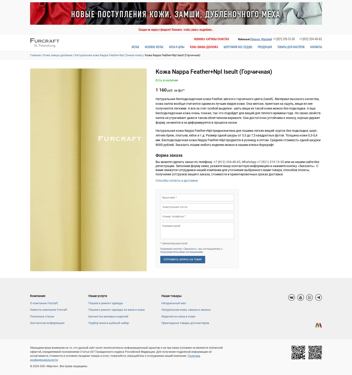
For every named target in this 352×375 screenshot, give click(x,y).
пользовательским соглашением (181, 252)
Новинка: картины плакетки (211, 39)
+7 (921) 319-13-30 (284, 38)
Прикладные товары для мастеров (185, 323)
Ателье (135, 47)
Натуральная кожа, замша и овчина (186, 309)
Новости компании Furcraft (48, 309)
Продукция (265, 47)
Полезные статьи (42, 316)
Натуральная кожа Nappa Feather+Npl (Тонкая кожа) (109, 55)
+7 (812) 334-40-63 (310, 38)
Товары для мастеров (291, 47)
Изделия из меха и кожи (178, 316)
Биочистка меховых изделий (108, 316)
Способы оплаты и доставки (177, 180)
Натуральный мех (173, 303)
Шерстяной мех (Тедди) (238, 47)
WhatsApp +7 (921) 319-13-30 (263, 162)
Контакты (316, 47)
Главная (35, 55)
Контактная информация (47, 323)
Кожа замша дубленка (204, 47)
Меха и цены (176, 47)
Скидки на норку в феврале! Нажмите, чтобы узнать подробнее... (176, 29)
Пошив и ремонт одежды (105, 303)
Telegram (255, 39)
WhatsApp (266, 39)
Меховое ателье (154, 47)
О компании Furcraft (44, 303)
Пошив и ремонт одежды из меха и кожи (116, 309)
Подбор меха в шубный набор (108, 323)
